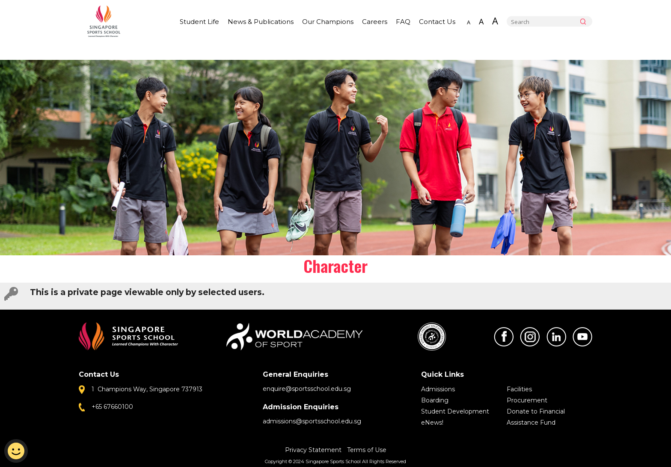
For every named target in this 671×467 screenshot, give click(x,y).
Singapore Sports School (107, 21)
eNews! (432, 422)
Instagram (530, 336)
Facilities (519, 389)
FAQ (403, 22)
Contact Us (437, 22)
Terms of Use (366, 450)
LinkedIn (556, 336)
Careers (374, 22)
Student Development (455, 411)
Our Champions (327, 22)
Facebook (504, 336)
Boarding (434, 400)
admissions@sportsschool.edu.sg (312, 421)
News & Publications (261, 22)
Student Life (199, 22)
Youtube (582, 336)
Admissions (438, 389)
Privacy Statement (314, 450)
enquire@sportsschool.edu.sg (307, 389)
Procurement (527, 400)
